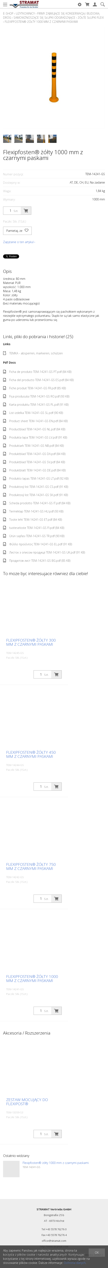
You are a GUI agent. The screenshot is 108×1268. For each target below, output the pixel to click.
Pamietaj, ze (17, 231)
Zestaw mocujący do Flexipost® (27, 1101)
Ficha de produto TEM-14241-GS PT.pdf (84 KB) (37, 372)
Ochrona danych (75, 1263)
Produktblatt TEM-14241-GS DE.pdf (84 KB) (34, 470)
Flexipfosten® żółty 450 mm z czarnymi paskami (31, 754)
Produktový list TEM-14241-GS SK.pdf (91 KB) (35, 495)
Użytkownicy (25, 13)
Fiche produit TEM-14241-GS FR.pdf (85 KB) (34, 388)
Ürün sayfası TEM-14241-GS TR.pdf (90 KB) (33, 536)
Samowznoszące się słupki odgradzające (44, 18)
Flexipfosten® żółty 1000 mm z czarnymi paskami (41, 22)
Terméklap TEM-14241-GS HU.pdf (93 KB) (33, 511)
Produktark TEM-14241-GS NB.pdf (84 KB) (33, 446)
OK (97, 1252)
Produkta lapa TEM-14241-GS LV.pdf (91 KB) (35, 437)
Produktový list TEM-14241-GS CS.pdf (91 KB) (35, 487)
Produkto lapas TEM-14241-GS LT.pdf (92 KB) (36, 478)
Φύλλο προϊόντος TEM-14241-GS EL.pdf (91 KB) (37, 544)
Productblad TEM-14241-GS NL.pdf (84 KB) (34, 429)
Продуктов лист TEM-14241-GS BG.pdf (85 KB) (36, 561)
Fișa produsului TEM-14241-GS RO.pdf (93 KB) (36, 396)
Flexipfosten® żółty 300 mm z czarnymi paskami (31, 642)
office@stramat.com (54, 1241)
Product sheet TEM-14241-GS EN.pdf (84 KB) (35, 421)
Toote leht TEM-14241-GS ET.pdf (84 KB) (32, 519)
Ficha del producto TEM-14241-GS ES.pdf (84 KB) (38, 380)
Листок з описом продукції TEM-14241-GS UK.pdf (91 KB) (44, 552)
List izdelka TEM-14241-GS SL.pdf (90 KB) (33, 413)
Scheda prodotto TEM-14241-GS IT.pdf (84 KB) (36, 503)
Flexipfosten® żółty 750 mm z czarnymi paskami (31, 866)
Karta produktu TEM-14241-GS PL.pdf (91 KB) (36, 405)
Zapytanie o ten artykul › (19, 242)
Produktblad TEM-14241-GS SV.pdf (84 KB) (34, 462)
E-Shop (8, 13)
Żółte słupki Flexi (91, 18)
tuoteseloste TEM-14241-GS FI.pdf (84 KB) (33, 528)
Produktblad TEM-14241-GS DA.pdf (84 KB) (34, 454)
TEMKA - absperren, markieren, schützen (33, 353)
